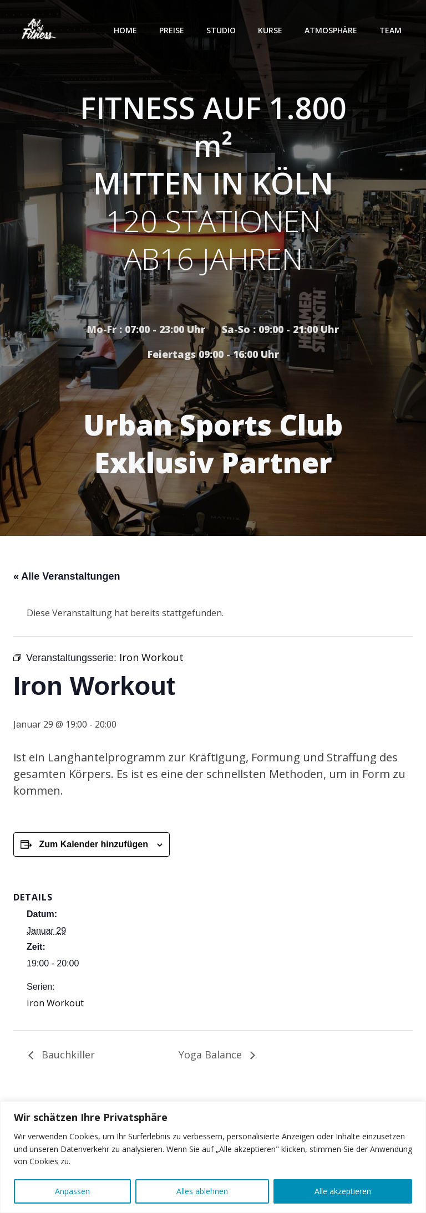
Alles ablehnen (202, 1191)
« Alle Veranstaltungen (66, 576)
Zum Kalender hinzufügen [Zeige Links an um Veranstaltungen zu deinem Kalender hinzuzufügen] (93, 844)
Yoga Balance (212, 1054)
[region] (213, 1157)
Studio (221, 30)
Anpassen (72, 1191)
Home (125, 30)
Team (390, 30)
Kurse (270, 30)
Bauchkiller (67, 1054)
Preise (171, 30)
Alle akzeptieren (343, 1191)
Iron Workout (55, 1003)
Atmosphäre (331, 30)
